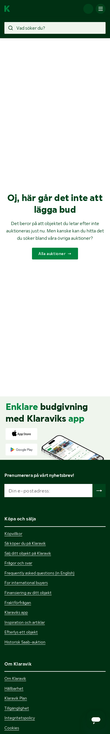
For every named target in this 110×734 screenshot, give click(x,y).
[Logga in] (88, 9)
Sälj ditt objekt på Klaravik (27, 553)
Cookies (11, 727)
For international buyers (26, 582)
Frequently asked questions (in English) (39, 573)
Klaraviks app (16, 612)
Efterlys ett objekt (21, 632)
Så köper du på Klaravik (25, 543)
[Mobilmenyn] (101, 9)
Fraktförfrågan (17, 602)
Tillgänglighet (16, 708)
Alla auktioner (51, 253)
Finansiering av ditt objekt (28, 592)
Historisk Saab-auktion (24, 642)
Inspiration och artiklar (24, 622)
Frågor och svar (18, 563)
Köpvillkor (13, 533)
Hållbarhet (13, 688)
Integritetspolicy (19, 717)
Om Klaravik (15, 678)
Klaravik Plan (15, 698)
